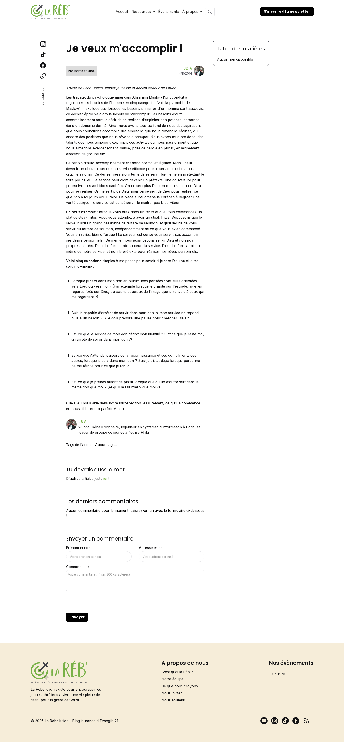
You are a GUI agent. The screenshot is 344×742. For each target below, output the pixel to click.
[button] (143, 11)
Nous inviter (172, 693)
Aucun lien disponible (235, 59)
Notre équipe (172, 679)
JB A (188, 68)
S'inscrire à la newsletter (287, 11)
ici (105, 478)
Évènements (168, 11)
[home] (50, 11)
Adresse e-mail (151, 547)
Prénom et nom (78, 547)
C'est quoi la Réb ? (177, 672)
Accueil (122, 11)
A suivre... (279, 674)
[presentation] (99, 602)
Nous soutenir (173, 700)
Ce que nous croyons (180, 686)
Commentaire (77, 566)
